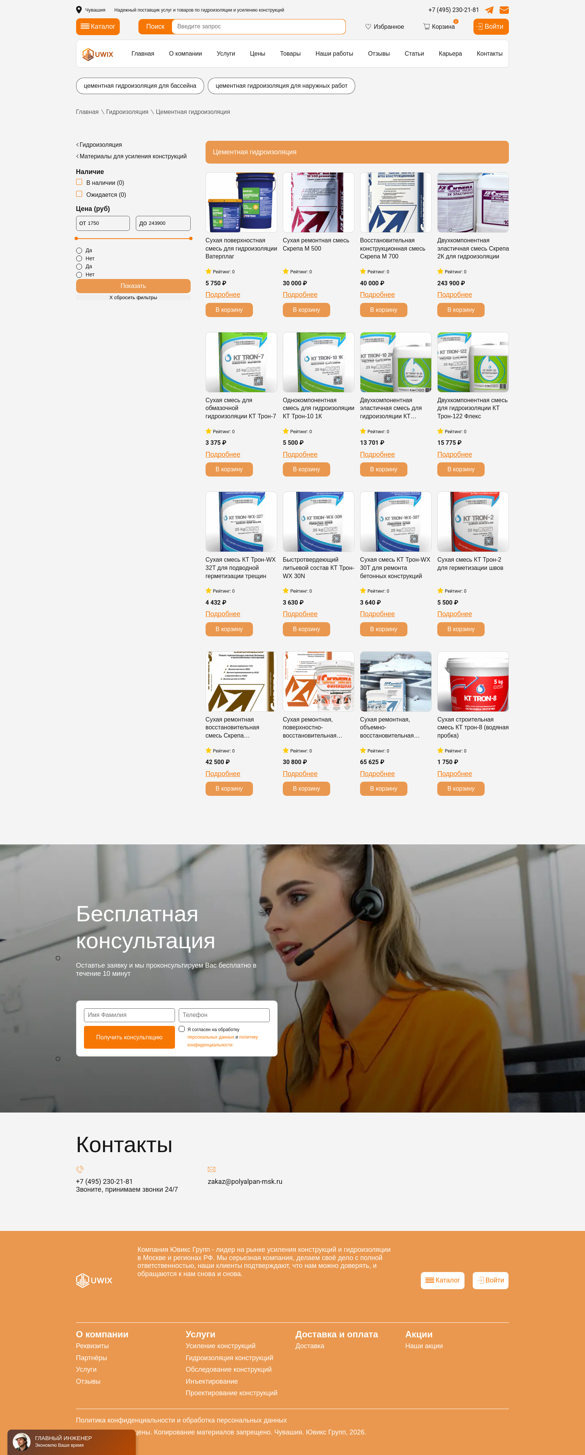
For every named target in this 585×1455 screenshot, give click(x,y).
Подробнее (223, 294)
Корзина (439, 27)
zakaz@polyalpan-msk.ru (245, 1181)
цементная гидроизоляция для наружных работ (281, 86)
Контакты (490, 53)
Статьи (414, 53)
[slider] (76, 238)
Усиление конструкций (221, 1346)
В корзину (229, 310)
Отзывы (379, 53)
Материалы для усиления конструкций (133, 156)
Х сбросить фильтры (133, 297)
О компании (185, 53)
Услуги (226, 53)
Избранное (384, 26)
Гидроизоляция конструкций (229, 1358)
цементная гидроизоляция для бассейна (140, 86)
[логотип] (98, 54)
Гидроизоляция (101, 145)
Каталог (442, 1280)
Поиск (155, 26)
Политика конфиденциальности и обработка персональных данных (181, 1420)
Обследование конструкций (229, 1369)
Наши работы (334, 53)
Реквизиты (92, 1346)
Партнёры (91, 1358)
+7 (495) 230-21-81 (454, 9)
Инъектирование (212, 1381)
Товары (290, 53)
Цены (257, 53)
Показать (133, 286)
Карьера (450, 53)
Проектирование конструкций (232, 1393)
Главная (142, 53)
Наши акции (424, 1346)
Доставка (309, 1346)
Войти (489, 27)
